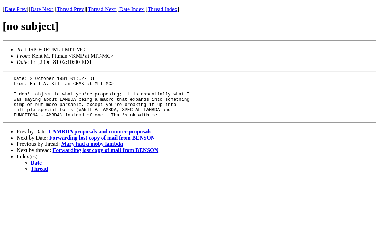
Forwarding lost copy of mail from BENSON (102, 146)
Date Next (42, 9)
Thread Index (162, 9)
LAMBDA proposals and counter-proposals (100, 140)
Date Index (131, 9)
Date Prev (16, 9)
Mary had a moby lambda (92, 152)
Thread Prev (70, 9)
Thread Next (102, 9)
